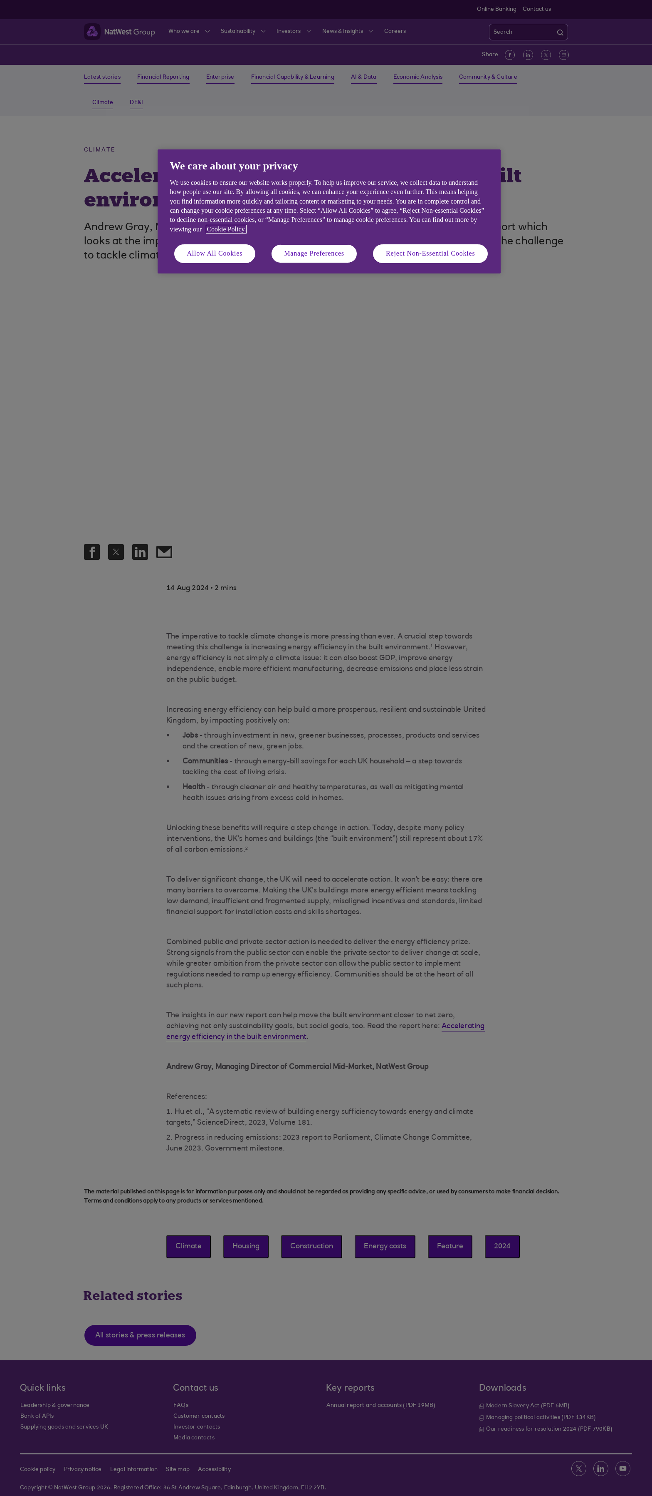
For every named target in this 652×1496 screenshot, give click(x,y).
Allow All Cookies (215, 253)
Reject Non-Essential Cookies (430, 253)
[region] (329, 211)
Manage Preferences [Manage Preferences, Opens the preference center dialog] (314, 253)
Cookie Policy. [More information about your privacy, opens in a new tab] (226, 229)
